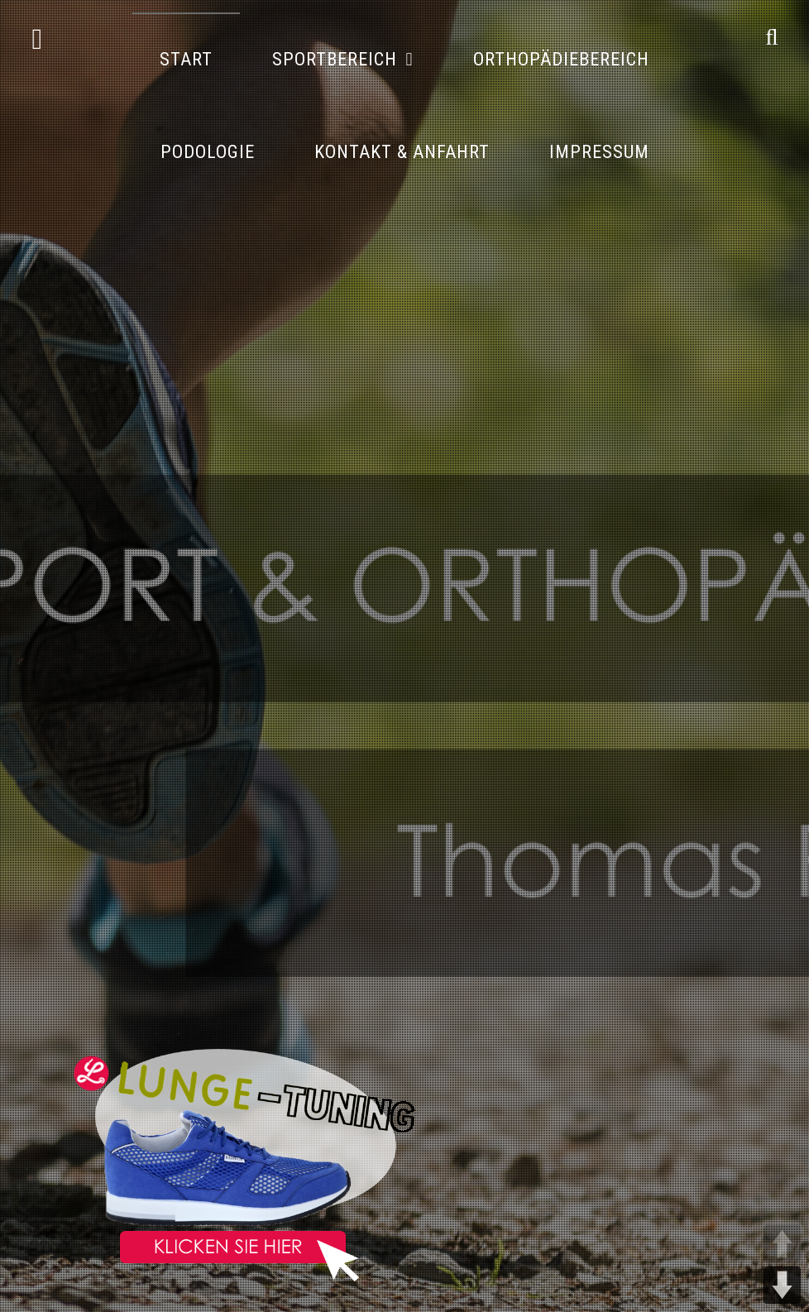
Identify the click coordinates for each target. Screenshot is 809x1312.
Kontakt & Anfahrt (402, 151)
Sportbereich (334, 59)
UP (782, 1243)
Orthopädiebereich (561, 59)
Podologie (207, 151)
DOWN (782, 1285)
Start (186, 59)
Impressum (599, 151)
